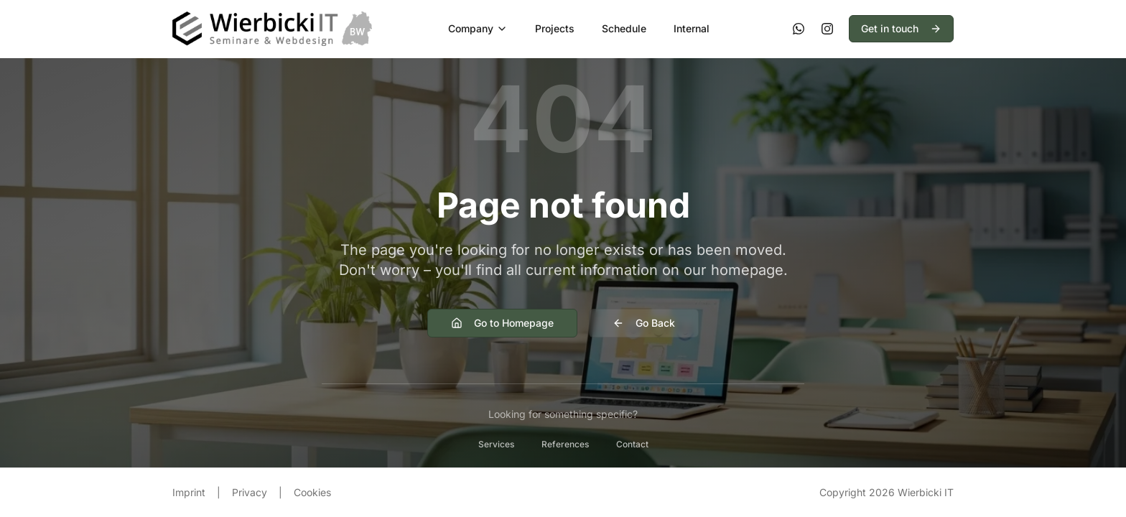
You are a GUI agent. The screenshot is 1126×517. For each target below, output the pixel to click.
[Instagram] (827, 29)
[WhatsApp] (798, 29)
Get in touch (901, 28)
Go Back (644, 323)
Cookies (312, 492)
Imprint (188, 492)
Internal (691, 28)
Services (496, 444)
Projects (554, 28)
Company (478, 28)
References (565, 444)
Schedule (624, 28)
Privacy (249, 492)
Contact (632, 444)
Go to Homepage (502, 323)
